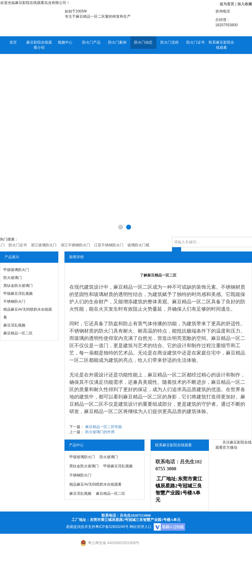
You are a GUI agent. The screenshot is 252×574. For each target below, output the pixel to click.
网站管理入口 (141, 527)
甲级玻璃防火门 (16, 270)
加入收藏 (244, 4)
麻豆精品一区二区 (18, 333)
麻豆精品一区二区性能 (103, 427)
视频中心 (65, 42)
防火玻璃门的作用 (100, 432)
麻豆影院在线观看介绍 (39, 45)
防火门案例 (117, 42)
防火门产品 (91, 42)
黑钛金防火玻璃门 (18, 285)
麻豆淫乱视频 (14, 325)
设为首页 (227, 4)
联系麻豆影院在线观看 (221, 45)
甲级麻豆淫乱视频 (18, 293)
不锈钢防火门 (14, 301)
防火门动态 (143, 42)
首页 (13, 42)
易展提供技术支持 (80, 527)
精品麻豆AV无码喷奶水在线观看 (27, 313)
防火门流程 (169, 42)
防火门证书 (195, 42)
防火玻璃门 (12, 278)
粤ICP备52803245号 (112, 527)
